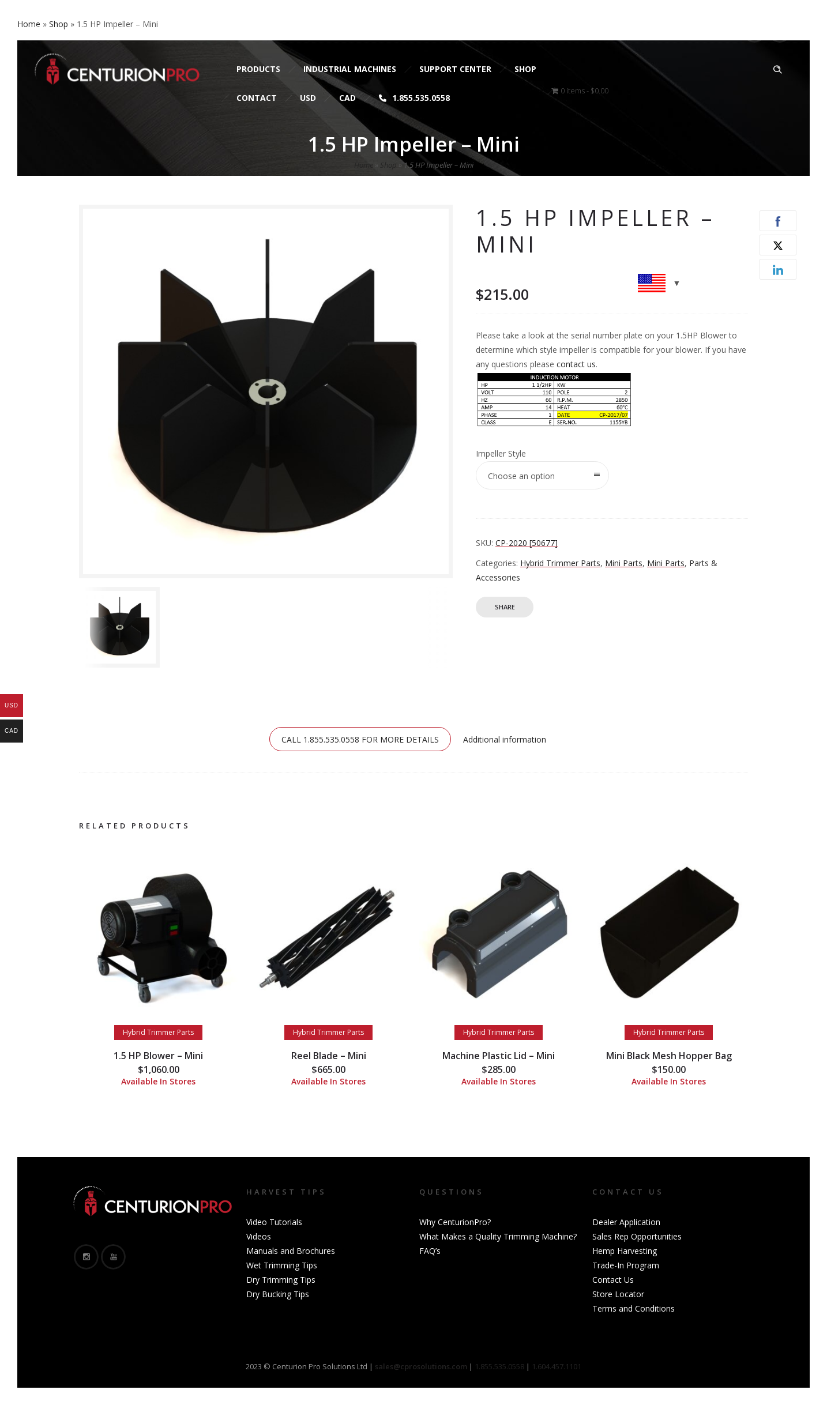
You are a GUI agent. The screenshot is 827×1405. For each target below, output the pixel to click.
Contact (256, 97)
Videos (258, 1236)
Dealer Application (626, 1221)
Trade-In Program (625, 1265)
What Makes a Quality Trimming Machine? (498, 1236)
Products (258, 68)
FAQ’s (430, 1250)
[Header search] (777, 70)
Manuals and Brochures (290, 1250)
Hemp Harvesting (624, 1250)
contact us (576, 364)
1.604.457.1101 (556, 1366)
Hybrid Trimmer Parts (560, 563)
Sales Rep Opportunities (637, 1236)
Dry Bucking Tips (277, 1294)
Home (363, 165)
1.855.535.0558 (414, 97)
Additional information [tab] (504, 739)
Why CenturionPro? (455, 1221)
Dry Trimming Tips (280, 1279)
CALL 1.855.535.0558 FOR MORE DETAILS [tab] (360, 739)
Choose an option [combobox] (521, 475)
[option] (121, 627)
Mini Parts (623, 563)
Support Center (455, 68)
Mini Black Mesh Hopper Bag (669, 1055)
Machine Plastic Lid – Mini (498, 1055)
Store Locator (618, 1294)
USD (308, 97)
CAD (347, 97)
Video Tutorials (274, 1221)
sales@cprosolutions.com (176, 30)
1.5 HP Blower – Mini (158, 1055)
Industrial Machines (349, 68)
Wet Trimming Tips (281, 1265)
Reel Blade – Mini (328, 1055)
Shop (525, 68)
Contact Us (613, 1279)
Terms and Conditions (633, 1308)
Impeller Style (501, 453)
